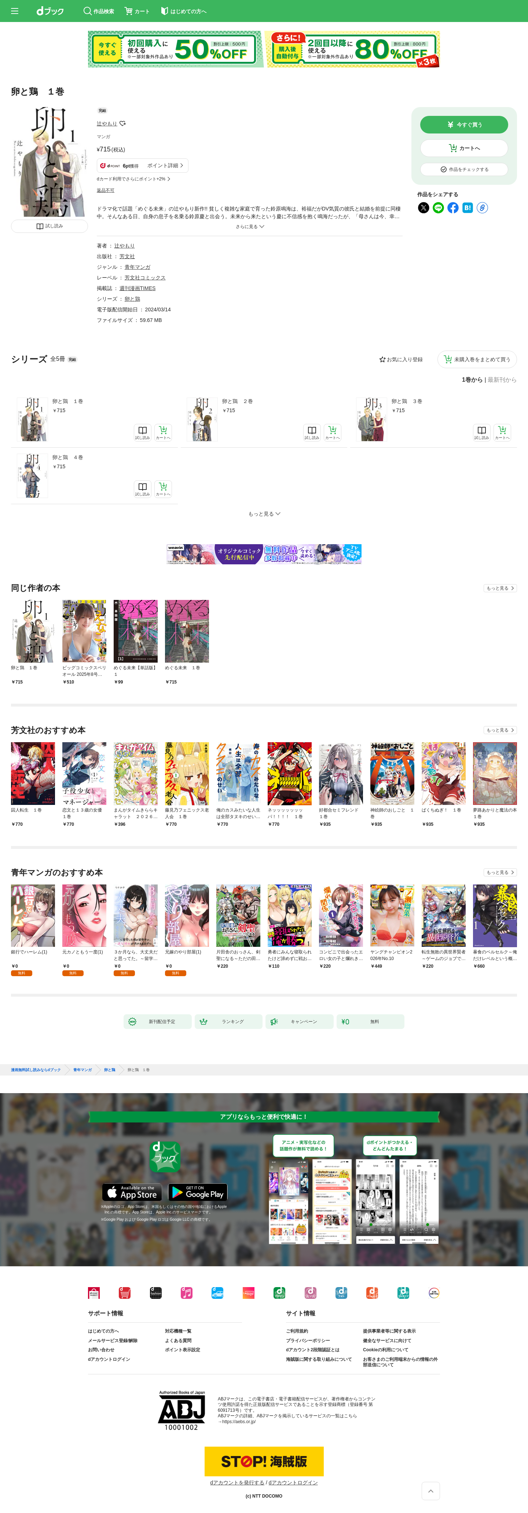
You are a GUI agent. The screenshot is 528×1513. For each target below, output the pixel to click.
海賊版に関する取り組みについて (319, 1359)
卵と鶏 (132, 299)
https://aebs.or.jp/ (239, 1421)
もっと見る (498, 588)
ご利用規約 (297, 1331)
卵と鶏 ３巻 (407, 401)
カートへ (469, 148)
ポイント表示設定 (182, 1349)
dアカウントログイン (109, 1359)
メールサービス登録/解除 (113, 1340)
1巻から (472, 380)
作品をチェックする (469, 169)
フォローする (122, 123)
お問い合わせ (101, 1349)
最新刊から (502, 380)
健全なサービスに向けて (387, 1340)
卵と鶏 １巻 (67, 401)
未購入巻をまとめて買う (482, 359)
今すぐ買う (470, 125)
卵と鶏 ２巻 (237, 401)
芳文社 (127, 256)
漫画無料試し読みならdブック (36, 1070)
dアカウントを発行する (237, 1482)
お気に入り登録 (405, 359)
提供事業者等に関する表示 (389, 1331)
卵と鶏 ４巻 (67, 457)
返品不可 (105, 190)
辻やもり (107, 124)
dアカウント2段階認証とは (313, 1349)
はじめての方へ (103, 1331)
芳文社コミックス (145, 278)
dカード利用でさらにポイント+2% (131, 179)
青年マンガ (137, 267)
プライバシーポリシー (308, 1340)
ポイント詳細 (162, 165)
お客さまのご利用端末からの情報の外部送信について (400, 1362)
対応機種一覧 (178, 1331)
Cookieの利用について (385, 1349)
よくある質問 (178, 1340)
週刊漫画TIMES (138, 288)
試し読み (54, 225)
